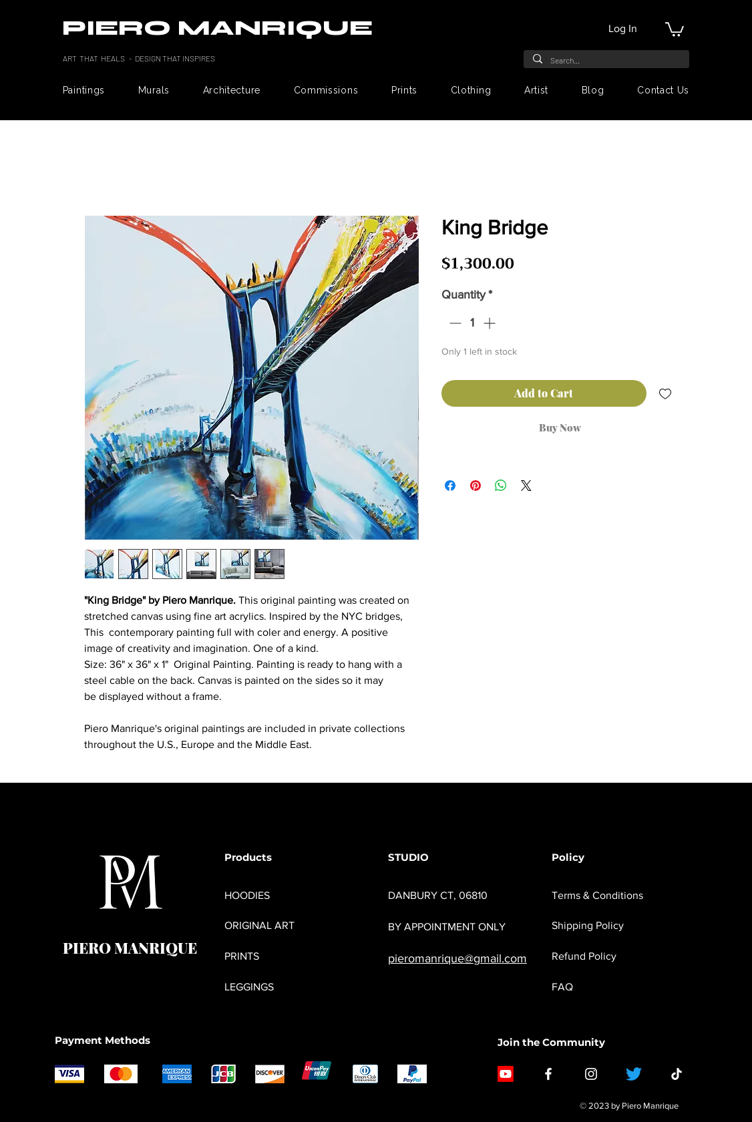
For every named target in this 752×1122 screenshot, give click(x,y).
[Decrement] (453, 323)
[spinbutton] (472, 323)
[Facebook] (548, 1074)
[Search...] (605, 60)
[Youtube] (506, 1074)
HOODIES (247, 895)
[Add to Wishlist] (665, 393)
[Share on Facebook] (450, 486)
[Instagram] (591, 1074)
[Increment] (490, 323)
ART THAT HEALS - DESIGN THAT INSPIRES (139, 58)
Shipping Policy (588, 925)
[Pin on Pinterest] (475, 486)
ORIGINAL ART (259, 925)
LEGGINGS (249, 986)
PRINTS (241, 956)
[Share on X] (526, 486)
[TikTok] (677, 1074)
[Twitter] (634, 1074)
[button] (674, 29)
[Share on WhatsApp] (501, 486)
